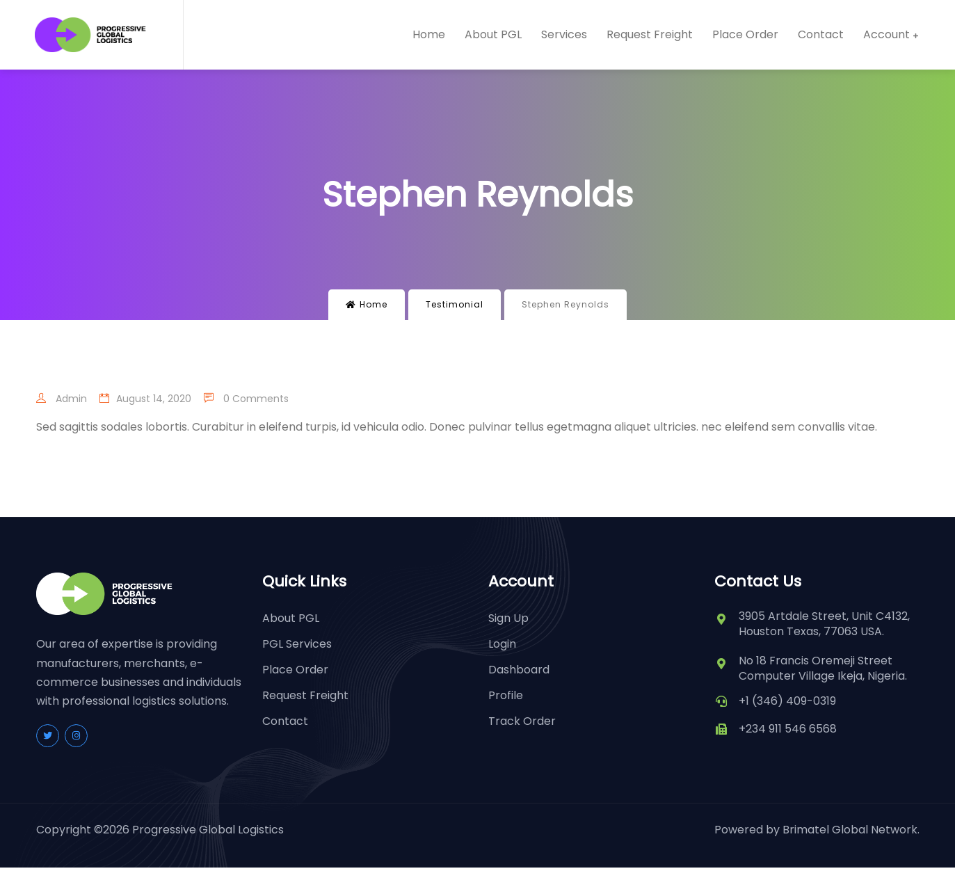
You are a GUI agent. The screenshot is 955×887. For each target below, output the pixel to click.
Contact (821, 34)
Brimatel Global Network (850, 830)
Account (886, 34)
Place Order (745, 34)
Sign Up (508, 618)
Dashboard (518, 670)
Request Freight (650, 34)
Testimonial (454, 304)
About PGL (493, 34)
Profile (505, 695)
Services (564, 34)
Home (428, 34)
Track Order (522, 721)
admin (61, 399)
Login (502, 644)
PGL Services (297, 644)
